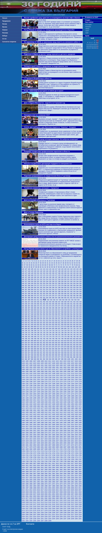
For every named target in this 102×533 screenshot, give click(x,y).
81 (79, 265)
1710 (31, 451)
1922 (46, 478)
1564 (24, 433)
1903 (35, 476)
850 (38, 345)
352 (41, 293)
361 (68, 293)
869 (35, 347)
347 (26, 293)
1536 (39, 428)
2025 (73, 490)
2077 (27, 498)
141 (68, 271)
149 (32, 273)
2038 (61, 492)
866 (26, 347)
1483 (80, 420)
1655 (65, 443)
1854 (31, 469)
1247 (35, 392)
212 (41, 279)
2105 (73, 500)
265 (80, 283)
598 (62, 318)
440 (68, 302)
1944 (69, 480)
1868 (24, 471)
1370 (76, 406)
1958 (61, 482)
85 (30, 267)
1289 (73, 396)
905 (23, 351)
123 (74, 269)
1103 (35, 373)
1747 (50, 455)
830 (38, 343)
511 (41, 310)
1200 (39, 386)
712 (44, 330)
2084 (54, 498)
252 (41, 283)
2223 (35, 516)
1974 (61, 484)
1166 (31, 381)
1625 (73, 439)
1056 (39, 367)
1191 (65, 383)
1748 (54, 455)
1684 (54, 447)
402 (71, 298)
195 (50, 277)
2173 (27, 510)
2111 (35, 502)
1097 (73, 371)
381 (68, 296)
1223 (65, 388)
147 (26, 273)
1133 (27, 377)
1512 (69, 424)
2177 (42, 510)
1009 (42, 361)
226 (23, 281)
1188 (54, 383)
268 (29, 285)
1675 (80, 445)
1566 (31, 433)
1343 (35, 404)
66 (45, 265)
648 (32, 324)
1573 (58, 433)
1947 (80, 480)
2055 (65, 494)
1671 (65, 445)
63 (39, 265)
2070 (61, 496)
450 (38, 304)
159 (62, 273)
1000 (69, 359)
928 (32, 353)
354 (47, 293)
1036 (24, 365)
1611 (80, 437)
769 (35, 336)
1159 (65, 379)
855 (53, 345)
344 (77, 291)
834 (50, 343)
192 (41, 277)
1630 (31, 441)
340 (65, 291)
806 (26, 341)
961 (71, 355)
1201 (42, 386)
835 (53, 343)
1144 (69, 377)
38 (41, 263)
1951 (35, 482)
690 (38, 328)
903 (77, 349)
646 (26, 324)
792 (44, 338)
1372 (24, 408)
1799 (65, 461)
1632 (39, 441)
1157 (58, 379)
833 (47, 343)
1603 (50, 437)
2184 (69, 510)
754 (50, 334)
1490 (46, 422)
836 (56, 343)
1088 (39, 371)
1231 (35, 390)
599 (65, 318)
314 (47, 289)
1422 (31, 414)
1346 (46, 404)
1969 (42, 484)
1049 (73, 365)
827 (29, 343)
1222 (61, 388)
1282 (46, 396)
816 (56, 341)
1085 (27, 371)
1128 (69, 375)
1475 (50, 420)
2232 (69, 516)
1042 (46, 365)
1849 (73, 467)
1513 (73, 424)
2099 (50, 500)
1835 (80, 465)
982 (74, 357)
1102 (31, 373)
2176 (39, 510)
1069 (27, 369)
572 (44, 316)
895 (53, 349)
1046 (61, 365)
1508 (54, 424)
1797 (58, 461)
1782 (61, 459)
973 (47, 357)
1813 (58, 463)
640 (68, 322)
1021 (27, 363)
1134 (31, 377)
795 (53, 338)
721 (71, 330)
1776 (39, 459)
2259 (50, 521)
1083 (80, 369)
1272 (69, 394)
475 (53, 306)
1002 (76, 359)
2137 (73, 504)
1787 (80, 459)
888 (32, 349)
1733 (58, 453)
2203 (80, 512)
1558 (61, 431)
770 (38, 336)
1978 (76, 484)
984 (80, 357)
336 (53, 291)
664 (80, 324)
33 (30, 263)
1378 (46, 408)
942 (74, 353)
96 (54, 267)
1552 (39, 431)
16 (50, 261)
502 (74, 308)
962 (74, 355)
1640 (69, 441)
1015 (65, 361)
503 (77, 308)
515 (53, 310)
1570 (46, 433)
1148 (24, 379)
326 (23, 291)
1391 (35, 410)
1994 (76, 486)
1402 (76, 410)
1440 (39, 416)
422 (72, 300)
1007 (35, 361)
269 (32, 285)
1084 (24, 371)
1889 (42, 473)
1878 (61, 471)
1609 (73, 437)
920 (68, 351)
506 (26, 310)
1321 (73, 400)
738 (62, 332)
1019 (80, 361)
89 (39, 267)
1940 (54, 480)
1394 (46, 410)
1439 (35, 416)
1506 (46, 424)
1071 (35, 369)
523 (77, 310)
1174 (61, 381)
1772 (24, 459)
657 (59, 324)
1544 (69, 428)
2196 (54, 512)
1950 (31, 482)
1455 (35, 418)
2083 (50, 498)
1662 (31, 445)
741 (71, 332)
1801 (73, 461)
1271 (65, 394)
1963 (80, 482)
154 (47, 273)
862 (74, 345)
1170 (46, 381)
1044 (54, 365)
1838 (31, 467)
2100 (54, 500)
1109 (58, 373)
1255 (65, 392)
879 (65, 347)
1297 (42, 398)
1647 (35, 443)
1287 (65, 396)
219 (62, 279)
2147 (50, 506)
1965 (27, 484)
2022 (61, 490)
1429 (58, 414)
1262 (31, 394)
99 (61, 267)
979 (65, 357)
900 (68, 349)
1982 (31, 486)
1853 (27, 469)
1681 (42, 447)
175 (50, 275)
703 (77, 328)
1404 (24, 412)
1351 (65, 404)
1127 (65, 375)
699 (65, 328)
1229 (27, 390)
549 (35, 314)
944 (80, 353)
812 (44, 341)
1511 (65, 424)
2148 (54, 506)
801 (71, 338)
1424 (39, 414)
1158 (61, 379)
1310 (31, 400)
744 (80, 332)
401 (68, 298)
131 (38, 271)
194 (47, 277)
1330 (46, 402)
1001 (73, 359)
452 (44, 304)
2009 (73, 488)
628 (32, 322)
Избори (4, 36)
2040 (69, 492)
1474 (46, 420)
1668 (54, 445)
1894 (61, 473)
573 (47, 316)
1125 (58, 375)
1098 (76, 371)
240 (65, 281)
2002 (46, 488)
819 (65, 341)
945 (23, 355)
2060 (24, 496)
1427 (50, 414)
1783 (65, 459)
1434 (76, 414)
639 (65, 322)
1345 (42, 404)
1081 (73, 369)
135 (50, 271)
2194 (46, 512)
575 (53, 316)
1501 (27, 424)
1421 (27, 414)
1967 (35, 484)
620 (68, 320)
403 (74, 298)
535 (53, 312)
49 (66, 263)
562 (74, 314)
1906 (46, 476)
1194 (76, 383)
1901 (27, 476)
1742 (31, 455)
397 (56, 298)
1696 (39, 449)
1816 (69, 463)
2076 (24, 498)
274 (47, 285)
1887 (35, 473)
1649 (42, 443)
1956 (54, 482)
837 (59, 343)
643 (77, 322)
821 (71, 341)
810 (38, 341)
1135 (35, 377)
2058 (76, 494)
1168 (39, 381)
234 (47, 281)
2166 (61, 508)
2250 (76, 518)
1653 (58, 443)
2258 (46, 521)
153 (44, 273)
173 (44, 275)
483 (77, 306)
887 (29, 349)
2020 (54, 490)
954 (50, 355)
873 (47, 347)
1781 (58, 459)
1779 (50, 459)
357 (56, 293)
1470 (31, 420)
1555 (50, 431)
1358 (31, 406)
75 (66, 265)
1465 (73, 418)
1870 (31, 471)
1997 (27, 488)
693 (47, 328)
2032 (39, 492)
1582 (31, 435)
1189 (58, 383)
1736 (69, 453)
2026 (76, 490)
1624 (69, 439)
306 (23, 289)
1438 (31, 416)
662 (74, 324)
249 (32, 283)
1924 (54, 478)
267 (26, 285)
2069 (58, 496)
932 (44, 353)
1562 (76, 431)
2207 (35, 514)
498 (62, 308)
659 (65, 324)
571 (41, 316)
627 (29, 322)
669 (35, 326)
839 (65, 343)
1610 (76, 437)
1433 (73, 414)
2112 (39, 502)
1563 (80, 431)
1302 (61, 398)
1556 (54, 431)
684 (80, 326)
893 (47, 349)
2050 (46, 494)
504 (80, 308)
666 (26, 326)
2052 (54, 494)
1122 (46, 375)
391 (38, 298)
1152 (39, 379)
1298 (46, 398)
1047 (65, 365)
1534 (31, 428)
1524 (54, 426)
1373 (27, 408)
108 (29, 269)
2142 (31, 506)
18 (54, 261)
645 (23, 324)
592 (44, 318)
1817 (73, 463)
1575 (65, 433)
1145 (73, 377)
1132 (24, 377)
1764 (54, 457)
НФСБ (87, 29)
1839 (35, 467)
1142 (61, 377)
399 (62, 298)
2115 (50, 502)
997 (59, 359)
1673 (73, 445)
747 (29, 334)
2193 (42, 512)
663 (77, 324)
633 (47, 322)
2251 (80, 518)
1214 (31, 388)
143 (74, 271)
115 (50, 269)
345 (80, 291)
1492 (54, 422)
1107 (50, 373)
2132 (54, 504)
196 (53, 277)
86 (32, 267)
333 (44, 291)
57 (25, 265)
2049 (42, 494)
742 (74, 332)
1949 (27, 482)
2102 (61, 500)
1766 (61, 457)
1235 (50, 390)
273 (44, 285)
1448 (69, 416)
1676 (24, 447)
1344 (39, 404)
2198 (61, 512)
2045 (27, 494)
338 (59, 291)
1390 (31, 410)
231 (38, 281)
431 (41, 302)
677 (59, 326)
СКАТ (87, 31)
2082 (46, 498)
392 (41, 298)
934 (50, 353)
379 (62, 296)
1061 (58, 367)
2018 (46, 490)
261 (68, 283)
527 (29, 312)
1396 (54, 410)
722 (74, 330)
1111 (65, 373)
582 (74, 316)
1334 (61, 402)
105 (79, 267)
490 (38, 308)
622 (74, 320)
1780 (54, 459)
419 (63, 300)
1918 (31, 478)
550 (38, 314)
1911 (65, 476)
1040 (39, 365)
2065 (42, 496)
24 (68, 261)
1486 (31, 422)
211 (38, 279)
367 (26, 296)
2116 (54, 502)
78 (73, 265)
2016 (39, 490)
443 (77, 302)
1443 (50, 416)
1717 (58, 451)
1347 (50, 404)
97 (57, 267)
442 (74, 302)
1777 (42, 459)
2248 (69, 518)
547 (29, 314)
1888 (39, 473)
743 (77, 332)
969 (35, 357)
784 (80, 336)
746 (26, 334)
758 (62, 334)
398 (59, 298)
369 (32, 296)
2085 (58, 498)
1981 (27, 486)
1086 (31, 371)
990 (38, 359)
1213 (27, 388)
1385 (73, 408)
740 (68, 332)
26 (73, 261)
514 (50, 310)
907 (29, 351)
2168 (69, 508)
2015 (35, 490)
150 (35, 273)
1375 (35, 408)
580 (68, 316)
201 (68, 277)
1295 (35, 398)
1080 (69, 369)
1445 (58, 416)
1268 (54, 394)
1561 (73, 431)
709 (35, 330)
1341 (27, 404)
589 (35, 318)
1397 (58, 410)
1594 (76, 435)
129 (32, 271)
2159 (35, 508)
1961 (73, 482)
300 (65, 287)
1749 (58, 455)
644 (80, 322)
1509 (58, 424)
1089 (42, 371)
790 (38, 338)
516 (56, 310)
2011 (80, 488)
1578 (76, 433)
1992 (69, 486)
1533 (27, 428)
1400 (69, 410)
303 (74, 287)
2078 (31, 498)
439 (65, 302)
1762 (46, 457)
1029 (58, 363)
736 (56, 332)
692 (44, 328)
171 (38, 275)
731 (41, 332)
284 (77, 285)
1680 (39, 447)
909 (35, 351)
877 (59, 347)
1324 (24, 402)
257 (56, 283)
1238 (61, 390)
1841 (42, 467)
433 (47, 302)
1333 (58, 402)
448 (32, 304)
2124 (24, 504)
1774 (31, 459)
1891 (50, 473)
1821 (27, 465)
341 (68, 291)
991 (41, 359)
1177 (73, 381)
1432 (69, 414)
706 (26, 330)
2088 (69, 498)
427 (29, 302)
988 (32, 359)
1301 (58, 398)
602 (74, 318)
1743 (35, 455)
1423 (35, 414)
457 (59, 304)
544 (80, 312)
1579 (80, 433)
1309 (27, 400)
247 (26, 283)
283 (74, 285)
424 (78, 300)
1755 (80, 455)
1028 (54, 363)
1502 (31, 424)
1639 (65, 441)
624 (80, 320)
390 (35, 298)
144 (77, 271)
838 (62, 343)
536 (56, 312)
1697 (42, 449)
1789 (27, 461)
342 (71, 291)
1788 (24, 461)
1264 (39, 394)
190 (35, 277)
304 (77, 287)
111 (38, 269)
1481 (73, 420)
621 (71, 320)
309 (32, 289)
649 (35, 324)
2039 (65, 492)
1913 (73, 476)
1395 (50, 410)
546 (26, 314)
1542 (61, 428)
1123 (50, 375)
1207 (65, 386)
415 (51, 300)
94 (50, 267)
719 (65, 330)
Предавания (6, 21)
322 (71, 289)
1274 (76, 394)
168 (29, 275)
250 (35, 283)
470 (38, 306)
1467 (80, 418)
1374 (31, 408)
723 (77, 330)
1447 (65, 416)
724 (80, 330)
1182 (31, 383)
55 (79, 263)
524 (80, 310)
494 (50, 308)
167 (26, 275)
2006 (61, 488)
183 (74, 275)
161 (68, 273)
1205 (58, 386)
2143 (35, 506)
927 (29, 353)
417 (57, 300)
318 (59, 289)
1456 (39, 418)
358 (59, 293)
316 (53, 289)
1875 (50, 471)
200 (65, 277)
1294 (31, 398)
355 (50, 293)
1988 (54, 486)
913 (47, 351)
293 (44, 287)
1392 (39, 410)
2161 (42, 508)
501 (71, 308)
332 (41, 291)
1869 (27, 471)
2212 (54, 514)
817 (59, 341)
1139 (50, 377)
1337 (73, 402)
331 (38, 291)
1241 (73, 390)
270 (35, 285)
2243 (50, 518)
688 (32, 328)
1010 (46, 361)
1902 (31, 476)
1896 (69, 473)
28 (77, 261)
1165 (27, 381)
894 (50, 349)
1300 (54, 398)
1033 (73, 363)
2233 (73, 516)
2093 (27, 500)
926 (26, 353)
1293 (27, 398)
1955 (50, 482)
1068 (24, 369)
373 (44, 296)
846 (26, 345)
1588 (54, 435)
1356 (24, 406)
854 (50, 345)
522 (74, 310)
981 (71, 357)
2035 (50, 492)
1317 (58, 400)
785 (23, 338)
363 (74, 293)
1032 (69, 363)
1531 (80, 426)
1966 (31, 484)
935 (53, 353)
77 (70, 265)
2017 (42, 490)
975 (53, 357)
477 (59, 306)
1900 (24, 476)
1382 (61, 408)
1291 (80, 396)
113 (44, 269)
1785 (73, 459)
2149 (58, 506)
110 (35, 269)
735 (53, 332)
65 (43, 265)
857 (59, 345)
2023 (65, 490)
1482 (76, 420)
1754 (76, 455)
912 (44, 351)
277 (56, 285)
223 (74, 279)
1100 (24, 373)
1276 (24, 396)
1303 (65, 398)
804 (80, 338)
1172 (54, 381)
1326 (31, 402)
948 (32, 355)
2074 (76, 496)
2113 (42, 502)
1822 (31, 465)
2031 (35, 492)
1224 (69, 388)
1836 (24, 467)
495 (53, 308)
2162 (46, 508)
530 (38, 312)
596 (56, 318)
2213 (58, 514)
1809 (42, 463)
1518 (31, 426)
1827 (50, 465)
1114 (76, 373)
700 (68, 328)
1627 (80, 439)
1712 (39, 451)
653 (47, 324)
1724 (24, 453)
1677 (27, 447)
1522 (46, 426)
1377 (42, 408)
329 (32, 291)
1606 (61, 437)
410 (35, 300)
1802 (76, 461)
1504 (39, 424)
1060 (54, 367)
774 (50, 336)
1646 (31, 443)
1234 (46, 390)
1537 (42, 428)
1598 (31, 437)
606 (26, 320)
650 (38, 324)
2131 (50, 504)
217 (56, 279)
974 (50, 357)
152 (41, 273)
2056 (69, 494)
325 (80, 289)
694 (50, 328)
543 (77, 312)
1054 (31, 367)
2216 (69, 514)
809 (35, 341)
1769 (73, 457)
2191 (35, 512)
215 (50, 279)
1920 (39, 478)
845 (23, 345)
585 (23, 318)
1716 (54, 451)
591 (41, 318)
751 (41, 334)
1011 (50, 361)
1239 (65, 390)
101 (67, 267)
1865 (73, 469)
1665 (42, 445)
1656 (69, 443)
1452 (24, 418)
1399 (65, 410)
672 (44, 326)
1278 (31, 396)
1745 (42, 455)
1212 (24, 388)
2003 (50, 488)
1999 (35, 488)
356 (53, 293)
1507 (50, 424)
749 (35, 334)
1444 (54, 416)
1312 (39, 400)
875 (53, 347)
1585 (42, 435)
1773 (27, 459)
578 (62, 316)
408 (29, 300)
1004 (24, 361)
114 (47, 269)
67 (48, 265)
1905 (42, 476)
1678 (31, 447)
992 (44, 359)
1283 (50, 396)
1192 (69, 383)
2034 (46, 492)
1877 (58, 471)
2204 (24, 514)
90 (41, 267)
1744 (39, 455)
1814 (61, 463)
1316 (54, 400)
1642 (76, 441)
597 (59, 318)
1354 (76, 404)
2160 (39, 508)
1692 (24, 449)
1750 (61, 455)
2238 (31, 518)
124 (77, 269)
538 (62, 312)
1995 (80, 486)
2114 (46, 502)
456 (56, 304)
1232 (39, 390)
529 (35, 312)
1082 (76, 369)
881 (71, 347)
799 (65, 338)
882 (74, 347)
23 (66, 261)
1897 (73, 473)
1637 (58, 441)
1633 (42, 441)
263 (74, 283)
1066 (76, 367)
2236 (24, 518)
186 (23, 277)
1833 (73, 465)
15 (48, 261)
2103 (65, 500)
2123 (80, 502)
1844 (54, 467)
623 (77, 320)
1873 (42, 471)
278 (59, 285)
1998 (31, 488)
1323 (80, 400)
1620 (54, 439)
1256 (69, 392)
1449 (73, 416)
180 (65, 275)
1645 (27, 443)
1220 (54, 388)
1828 (54, 465)
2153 (73, 506)
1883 (80, 471)
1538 (46, 428)
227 (26, 281)
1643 (80, 441)
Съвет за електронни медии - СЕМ (12, 530)
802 (74, 338)
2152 (69, 506)
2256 (39, 521)
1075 (50, 369)
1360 (39, 406)
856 (56, 345)
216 (53, 279)
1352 (69, 404)
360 (65, 293)
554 (50, 314)
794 (50, 338)
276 (53, 285)
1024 (39, 363)
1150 (31, 379)
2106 (76, 500)
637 (59, 322)
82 (23, 267)
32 (27, 263)
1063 (65, 367)
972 (44, 357)
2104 (69, 500)
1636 (54, 441)
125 (80, 269)
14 (45, 261)
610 (38, 320)
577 (59, 316)
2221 (27, 516)
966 (26, 357)
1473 (42, 420)
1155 (50, 379)
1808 (39, 463)
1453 (27, 418)
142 (71, 271)
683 (77, 326)
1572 (54, 433)
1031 (65, 363)
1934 (31, 480)
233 (44, 281)
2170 (76, 508)
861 (71, 345)
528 (32, 312)
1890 (46, 473)
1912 (69, 476)
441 (71, 302)
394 (47, 298)
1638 (61, 441)
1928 (69, 478)
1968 (39, 484)
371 (38, 296)
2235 (80, 516)
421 (69, 300)
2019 (50, 490)
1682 (46, 447)
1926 (61, 478)
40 (45, 263)
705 (23, 330)
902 (74, 349)
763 (77, 334)
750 (38, 334)
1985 (42, 486)
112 (41, 269)
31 (25, 263)
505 (23, 310)
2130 (46, 504)
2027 (80, 490)
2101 (58, 500)
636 (56, 322)
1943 (65, 480)
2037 (58, 492)
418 (60, 300)
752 (44, 334)
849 (35, 345)
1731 (50, 453)
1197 (27, 386)
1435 (80, 414)
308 (29, 289)
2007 (65, 488)
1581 (27, 435)
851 (41, 345)
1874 (46, 471)
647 (29, 324)
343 (74, 291)
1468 (24, 420)
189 (32, 277)
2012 (24, 490)
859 (65, 345)
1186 (46, 383)
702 (74, 328)
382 (71, 296)
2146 (46, 506)
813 (47, 341)
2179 (50, 510)
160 (65, 273)
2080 (39, 498)
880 (68, 347)
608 (32, 320)
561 (71, 314)
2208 (39, 514)
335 (50, 291)
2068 (54, 496)
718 (62, 330)
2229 (58, 516)
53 (75, 263)
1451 (80, 416)
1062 (61, 367)
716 (56, 330)
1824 (39, 465)
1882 (76, 471)
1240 (69, 390)
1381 (58, 408)
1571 (50, 433)
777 (59, 336)
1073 (42, 369)
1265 (42, 394)
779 (65, 336)
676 (56, 326)
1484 (24, 422)
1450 (76, 416)
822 (74, 341)
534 (50, 312)
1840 (39, 467)
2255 (35, 521)
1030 (61, 363)
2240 (39, 518)
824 (80, 341)
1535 (35, 428)
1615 (35, 439)
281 (68, 285)
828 (32, 343)
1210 (76, 386)
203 (74, 277)
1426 (46, 414)
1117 (27, 375)
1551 (35, 431)
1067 (80, 367)
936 (56, 353)
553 (47, 314)
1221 (58, 388)
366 (23, 296)
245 (80, 281)
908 (32, 351)
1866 (76, 469)
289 (32, 287)
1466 (76, 418)
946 (26, 355)
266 (23, 285)
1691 (80, 447)
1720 (69, 451)
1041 (42, 365)
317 (56, 289)
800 (68, 338)
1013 (58, 361)
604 (80, 318)
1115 (80, 373)
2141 (27, 506)
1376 (39, 408)
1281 (42, 396)
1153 (42, 379)
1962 (76, 482)
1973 (58, 484)
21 (61, 261)
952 (44, 355)
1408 (39, 412)
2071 (65, 496)
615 (53, 320)
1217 (42, 388)
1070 (31, 369)
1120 (39, 375)
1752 (69, 455)
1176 (69, 381)
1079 (65, 369)
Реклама (5, 33)
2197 (58, 512)
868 (32, 347)
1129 (73, 375)
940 (68, 353)
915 (53, 351)
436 (56, 302)
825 (23, 343)
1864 (69, 469)
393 (44, 298)
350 (35, 293)
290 (35, 287)
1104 (39, 373)
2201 (73, 512)
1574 (61, 433)
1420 (24, 414)
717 (59, 330)
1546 (76, 428)
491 (41, 308)
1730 (46, 453)
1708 (24, 451)
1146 (76, 377)
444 (80, 302)
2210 (46, 514)
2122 (76, 502)
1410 (46, 412)
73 (61, 265)
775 (53, 336)
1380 (54, 408)
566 (26, 316)
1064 (69, 367)
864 (80, 345)
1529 (73, 426)
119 (62, 269)
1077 (58, 369)
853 (47, 345)
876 (56, 347)
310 (35, 289)
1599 (35, 437)
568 (32, 316)
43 (52, 263)
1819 (80, 463)
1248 (39, 392)
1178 (76, 381)
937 (59, 353)
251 (38, 283)
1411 (50, 412)
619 (65, 320)
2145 (42, 506)
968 (32, 357)
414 (48, 300)
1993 (73, 486)
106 (23, 269)
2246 (61, 518)
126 (23, 271)
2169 (73, 508)
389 (32, 298)
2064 (39, 496)
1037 (27, 365)
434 (50, 302)
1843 (50, 467)
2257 (42, 521)
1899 (80, 473)
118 (59, 269)
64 (41, 265)
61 (34, 265)
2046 (31, 494)
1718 (61, 451)
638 (62, 322)
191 (38, 277)
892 (44, 349)
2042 (76, 492)
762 (74, 334)
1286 (61, 396)
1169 (42, 381)
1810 (46, 463)
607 (29, 320)
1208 (69, 386)
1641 (73, 441)
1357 (27, 406)
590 (38, 318)
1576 (69, 433)
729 (35, 332)
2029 (27, 492)
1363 (50, 406)
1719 (65, 451)
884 (80, 347)
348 (29, 293)
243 (74, 281)
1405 (27, 412)
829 (35, 343)
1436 (24, 416)
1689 (73, 447)
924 (80, 351)
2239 (35, 518)
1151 (35, 379)
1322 (76, 400)
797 (59, 338)
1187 (50, 383)
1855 (35, 469)
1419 (80, 412)
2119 (65, 502)
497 (59, 308)
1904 (39, 476)
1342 (31, 404)
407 (26, 300)
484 (80, 306)
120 (65, 269)
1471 (35, 420)
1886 (31, 473)
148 (29, 273)
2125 (27, 504)
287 (26, 287)
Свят (87, 33)
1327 (35, 402)
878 (62, 347)
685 (23, 328)
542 (74, 312)
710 (38, 330)
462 (74, 304)
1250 (46, 392)
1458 (46, 418)
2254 (31, 521)
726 (26, 332)
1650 (46, 443)
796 (56, 338)
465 (23, 306)
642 (74, 322)
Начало (4, 18)
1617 (42, 439)
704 (80, 328)
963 (77, 355)
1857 (42, 469)
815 (53, 341)
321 (68, 289)
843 (77, 343)
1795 (50, 461)
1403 (80, 410)
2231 (65, 516)
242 (71, 281)
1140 (54, 377)
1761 (42, 457)
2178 (46, 510)
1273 (73, 394)
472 (44, 306)
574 (50, 316)
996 (56, 359)
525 (23, 312)
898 (62, 349)
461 (71, 304)
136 (53, 271)
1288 (69, 396)
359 (62, 293)
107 (26, 269)
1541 (58, 428)
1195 (80, 383)
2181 (58, 510)
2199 (65, 512)
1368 (69, 406)
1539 (50, 428)
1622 (61, 439)
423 (75, 300)
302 (71, 287)
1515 (80, 424)
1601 (42, 437)
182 (71, 275)
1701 (58, 449)
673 (47, 326)
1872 (39, 471)
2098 (46, 500)
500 (68, 308)
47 (61, 263)
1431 (65, 414)
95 (52, 267)
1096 (69, 371)
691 (41, 328)
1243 (80, 390)
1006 (31, 361)
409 (32, 300)
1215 (35, 388)
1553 (42, 431)
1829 (58, 465)
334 (47, 291)
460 (68, 304)
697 (59, 328)
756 (56, 334)
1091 (50, 371)
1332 (54, 402)
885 (23, 349)
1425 (42, 414)
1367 (65, 406)
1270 (61, 394)
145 (80, 271)
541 (71, 312)
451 (41, 304)
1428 (54, 414)
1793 (42, 461)
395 (50, 298)
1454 (31, 418)
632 (44, 322)
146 (23, 273)
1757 (27, 457)
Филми (4, 24)
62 (36, 265)
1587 (50, 435)
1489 (42, 422)
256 (53, 283)
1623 (65, 439)
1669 (58, 445)
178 (59, 275)
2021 (58, 490)
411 (38, 300)
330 (35, 291)
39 (43, 263)
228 (29, 281)
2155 (80, 506)
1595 (80, 435)
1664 (39, 445)
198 (59, 277)
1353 (73, 404)
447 (29, 304)
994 (50, 359)
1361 (42, 406)
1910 (61, 476)
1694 (31, 449)
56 (23, 265)
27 (75, 261)
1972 (54, 484)
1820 (24, 465)
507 (29, 310)
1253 (58, 392)
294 (47, 287)
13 (43, 261)
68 (50, 265)
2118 (61, 502)
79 (75, 265)
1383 (65, 408)
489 (35, 308)
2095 (35, 500)
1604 (54, 437)
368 (29, 296)
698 (62, 328)
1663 (35, 445)
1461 (58, 418)
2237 (27, 518)
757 (59, 334)
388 (29, 298)
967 (29, 357)
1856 (39, 469)
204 (77, 277)
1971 (50, 484)
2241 (42, 518)
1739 (80, 453)
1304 (69, 398)
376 (53, 296)
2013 (27, 490)
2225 (42, 516)
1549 (27, 431)
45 (57, 263)
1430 (61, 414)
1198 (31, 386)
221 (68, 279)
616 (56, 320)
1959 (65, 482)
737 (59, 332)
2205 (27, 514)
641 (71, 322)
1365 (58, 406)
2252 (24, 521)
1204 (54, 386)
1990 (61, 486)
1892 (54, 473)
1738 (76, 453)
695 (53, 328)
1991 (65, 486)
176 (53, 275)
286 (23, 287)
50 (68, 263)
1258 (76, 392)
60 (32, 265)
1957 (58, 482)
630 (38, 322)
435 (53, 302)
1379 (50, 408)
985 (23, 359)
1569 (42, 433)
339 (62, 291)
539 (65, 312)
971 (41, 357)
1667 (50, 445)
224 (77, 279)
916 (56, 351)
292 (41, 287)
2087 (65, 498)
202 (71, 277)
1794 (46, 461)
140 (65, 271)
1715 (50, 451)
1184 (39, 383)
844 (80, 343)
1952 (39, 482)
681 (71, 326)
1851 (80, 467)
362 (71, 293)
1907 (50, 476)
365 (80, 293)
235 (50, 281)
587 (29, 318)
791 (41, 338)
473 (47, 306)
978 (62, 357)
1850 (76, 467)
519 (65, 310)
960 (68, 355)
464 (80, 304)
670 (38, 326)
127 (26, 271)
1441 (42, 416)
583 (77, 316)
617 (59, 320)
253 (44, 283)
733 (47, 332)
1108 (54, 373)
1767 (65, 457)
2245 (58, 518)
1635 (50, 441)
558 (62, 314)
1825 (42, 465)
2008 (69, 488)
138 (59, 271)
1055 (35, 367)
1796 (54, 461)
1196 (24, 386)
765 (23, 336)
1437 (27, 416)
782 (74, 336)
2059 (80, 494)
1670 (61, 445)
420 (66, 300)
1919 (35, 478)
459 (65, 304)
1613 (27, 439)
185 (80, 275)
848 (32, 345)
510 (38, 310)
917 (59, 351)
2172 (24, 510)
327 (26, 291)
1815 (65, 463)
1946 (76, 480)
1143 (65, 377)
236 (53, 281)
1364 (54, 406)
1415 (65, 412)
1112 (69, 373)
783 (77, 336)
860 (68, 345)
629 (35, 322)
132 (41, 271)
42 (50, 263)
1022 (31, 363)
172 (41, 275)
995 (53, 359)
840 (68, 343)
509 (35, 310)
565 (23, 316)
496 (56, 308)
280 (65, 285)
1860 (54, 469)
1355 (80, 404)
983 (77, 357)
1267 (50, 394)
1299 (50, 398)
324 (77, 289)
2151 (65, 506)
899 (65, 349)
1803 (80, 461)
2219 (80, 514)
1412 (54, 412)
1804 (24, 463)
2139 (80, 504)
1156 (54, 379)
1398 (61, 410)
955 (53, 355)
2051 (50, 494)
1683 (50, 447)
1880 (69, 471)
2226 (46, 516)
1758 (31, 457)
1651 (50, 443)
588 (32, 318)
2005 (58, 488)
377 (56, 296)
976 (56, 357)
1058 (46, 367)
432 (44, 302)
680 (68, 326)
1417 (73, 412)
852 (44, 345)
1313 (42, 400)
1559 (65, 431)
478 (62, 306)
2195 (50, 512)
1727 (35, 453)
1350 (61, 404)
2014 (31, 490)
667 (29, 326)
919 (65, 351)
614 (50, 320)
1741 (27, 455)
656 (56, 324)
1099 (80, 371)
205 (80, 277)
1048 (69, 365)
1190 (61, 383)
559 (65, 314)
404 (77, 298)
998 (62, 359)
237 (56, 281)
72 (59, 265)
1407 (35, 412)
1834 (76, 465)
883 (77, 347)
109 (32, 269)
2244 (54, 518)
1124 (54, 375)
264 (77, 283)
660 (68, 324)
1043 (50, 365)
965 (23, 357)
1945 (73, 480)
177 (56, 275)
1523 (50, 426)
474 (50, 306)
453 (47, 304)
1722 (76, 451)
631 (41, 322)
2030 (31, 492)
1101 (27, 373)
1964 (24, 484)
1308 (24, 400)
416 (54, 300)
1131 (80, 375)
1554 (46, 431)
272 (41, 285)
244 (77, 281)
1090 (46, 371)
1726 (31, 453)
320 (65, 289)
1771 (80, 457)
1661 (27, 445)
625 (23, 322)
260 (65, 283)
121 (68, 269)
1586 (46, 435)
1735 (65, 453)
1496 (69, 422)
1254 (61, 392)
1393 (42, 410)
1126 (61, 375)
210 (35, 279)
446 (26, 304)
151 (38, 273)
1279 (35, 396)
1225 (73, 388)
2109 (27, 502)
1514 (76, 424)
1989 (58, 486)
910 (38, 351)
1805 (27, 463)
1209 (73, 386)
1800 (69, 461)
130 (35, 271)
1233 (42, 390)
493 (47, 308)
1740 (24, 455)
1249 (42, 392)
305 (80, 287)
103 (73, 267)
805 (23, 341)
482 (74, 306)
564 (80, 314)
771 (41, 336)
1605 (58, 437)
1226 (76, 388)
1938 (46, 480)
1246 (31, 392)
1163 (80, 379)
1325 (27, 402)
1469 (27, 420)
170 (35, 275)
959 (65, 355)
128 (29, 271)
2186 (76, 510)
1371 (80, 406)
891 (41, 349)
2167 (65, 508)
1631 (35, 441)
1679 (35, 447)
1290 (76, 396)
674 (50, 326)
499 (65, 308)
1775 (35, 459)
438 (62, 302)
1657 (73, 443)
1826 (46, 465)
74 (64, 265)
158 (59, 273)
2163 (50, 508)
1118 (31, 375)
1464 (69, 418)
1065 (73, 367)
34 (32, 263)
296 (53, 287)
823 (77, 341)
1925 (58, 478)
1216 (39, 388)
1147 (80, 377)
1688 (69, 447)
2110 (31, 502)
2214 (61, 514)
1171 (50, 381)
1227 (80, 388)
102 (70, 267)
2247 (65, 518)
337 (56, 291)
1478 (61, 420)
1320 (69, 400)
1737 (73, 453)
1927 (65, 478)
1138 (46, 377)
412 (41, 300)
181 (68, 275)
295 (50, 287)
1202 (46, 386)
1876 (54, 471)
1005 (27, 361)
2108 (24, 502)
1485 (27, 422)
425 (23, 302)
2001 (42, 488)
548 (32, 314)
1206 (61, 386)
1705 (73, 449)
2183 (65, 510)
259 (62, 283)
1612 (24, 439)
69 (52, 265)
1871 (35, 471)
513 (47, 310)
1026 (46, 363)
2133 (58, 504)
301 (68, 287)
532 (44, 312)
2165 (58, 508)
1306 (76, 398)
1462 (61, 418)
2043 (80, 492)
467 (29, 306)
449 (35, 304)
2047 (35, 494)
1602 (46, 437)
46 (59, 263)
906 (26, 351)
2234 (76, 516)
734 (50, 332)
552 (44, 314)
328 (29, 291)
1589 (58, 435)
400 (65, 298)
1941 (58, 480)
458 (62, 304)
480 (68, 306)
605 (23, 320)
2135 (65, 504)
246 (23, 283)
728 (32, 332)
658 (62, 324)
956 (56, 355)
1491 (50, 422)
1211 (80, 386)
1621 (58, 439)
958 (62, 355)
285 (80, 285)
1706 (76, 449)
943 (77, 353)
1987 (50, 486)
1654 (61, 443)
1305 (73, 398)
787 (29, 338)
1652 (54, 443)
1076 (54, 369)
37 (39, 263)
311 (38, 289)
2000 (39, 488)
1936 (39, 480)
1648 (39, 443)
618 (62, 320)
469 (35, 306)
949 (35, 355)
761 (71, 334)
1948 (24, 482)
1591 (65, 435)
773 (47, 336)
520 (68, 310)
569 (35, 316)
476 (56, 306)
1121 (42, 375)
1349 (58, 404)
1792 (39, 461)
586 (26, 318)
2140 (24, 506)
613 (47, 320)
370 (35, 296)
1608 (69, 437)
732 (44, 332)
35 (34, 263)
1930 (76, 478)
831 (41, 343)
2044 (24, 494)
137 (56, 271)
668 (32, 326)
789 (35, 338)
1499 (80, 422)
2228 (54, 516)
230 (35, 281)
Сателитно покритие (9, 42)
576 (56, 316)
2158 (31, 508)
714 (50, 330)
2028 (24, 492)
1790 (31, 461)
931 (41, 353)
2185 (73, 510)
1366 (61, 406)
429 (35, 302)
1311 (35, 400)
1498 (76, 422)
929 (35, 353)
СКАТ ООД (6, 527)
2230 (61, 516)
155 (50, 273)
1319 (65, 400)
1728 (39, 453)
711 (41, 330)
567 (29, 316)
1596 (24, 437)
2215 (65, 514)
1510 (61, 424)
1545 (73, 428)
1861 (58, 469)
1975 (65, 484)
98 (59, 267)
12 (41, 261)
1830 (61, 465)
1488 (39, 422)
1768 (69, 457)
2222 (31, 516)
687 (29, 328)
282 (71, 285)
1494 (61, 422)
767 (29, 336)
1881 (73, 471)
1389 (27, 410)
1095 (65, 371)
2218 (76, 514)
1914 (76, 476)
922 (74, 351)
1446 (61, 416)
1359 (35, 406)
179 (62, 275)
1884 (24, 473)
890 (38, 349)
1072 (39, 369)
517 (59, 310)
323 (74, 289)
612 (44, 320)
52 (73, 263)
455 (53, 304)
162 (71, 273)
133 (44, 271)
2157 (27, 508)
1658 (76, 443)
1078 (61, 369)
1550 (31, 431)
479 (65, 306)
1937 (42, 480)
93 (48, 267)
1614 (31, 439)
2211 (50, 514)
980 (68, 357)
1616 (39, 439)
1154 (46, 379)
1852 (24, 469)
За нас (4, 39)
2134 (61, 504)
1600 (39, 437)
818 (62, 341)
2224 (39, 516)
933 (47, 353)
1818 (76, 463)
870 (38, 347)
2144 (39, 506)
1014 (61, 361)
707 (29, 330)
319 (62, 289)
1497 (73, 422)
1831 (65, 465)
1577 (73, 433)
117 (56, 269)
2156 (24, 508)
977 (59, 357)
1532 (24, 428)
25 (70, 261)
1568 (39, 433)
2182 (61, 510)
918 (62, 351)
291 (38, 287)
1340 (24, 404)
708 (32, 330)
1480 (69, 420)
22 (64, 261)
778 (62, 336)
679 (65, 326)
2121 (73, 502)
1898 (76, 473)
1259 (80, 392)
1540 (54, 428)
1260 (24, 394)
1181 (27, 383)
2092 (24, 500)
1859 (50, 469)
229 (32, 281)
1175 (65, 381)
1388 (24, 410)
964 (80, 355)
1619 (50, 439)
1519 (35, 426)
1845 (58, 467)
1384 (69, 408)
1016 (69, 361)
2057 (73, 494)
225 (80, 279)
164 (77, 273)
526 (26, 312)
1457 (42, 418)
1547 (80, 428)
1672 (69, 445)
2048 (39, 494)
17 (52, 261)
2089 (73, 498)
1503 (35, 424)
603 (77, 318)
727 (29, 332)
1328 (39, 402)
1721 (73, 451)
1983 (35, 486)
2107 (80, 500)
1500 (24, 424)
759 (65, 334)
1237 (58, 390)
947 (29, 355)
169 (32, 275)
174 (47, 275)
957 (59, 355)
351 (38, 293)
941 (71, 353)
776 (56, 336)
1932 (24, 480)
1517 (27, 426)
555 (53, 314)
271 (38, 285)
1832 (69, 465)
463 (77, 304)
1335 (65, 402)
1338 (76, 402)
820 (68, 341)
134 (47, 271)
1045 (58, 365)
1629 (27, 441)
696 (56, 328)
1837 (27, 467)
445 (23, 304)
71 (57, 265)
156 (53, 273)
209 (32, 279)
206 (23, 279)
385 (80, 296)
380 (65, 296)
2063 (35, 496)
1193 (73, 383)
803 (77, 338)
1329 (42, 402)
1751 (65, 455)
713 (47, 330)
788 (32, 338)
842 (74, 343)
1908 (54, 476)
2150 (61, 506)
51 (70, 263)
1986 (46, 486)
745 (23, 334)
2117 (58, 502)
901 (71, 349)
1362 (46, 406)
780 (68, 336)
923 (77, 351)
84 (27, 267)
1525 (58, 426)
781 (71, 336)
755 (53, 334)
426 (26, 302)
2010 (76, 488)
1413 (58, 412)
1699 (50, 449)
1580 (24, 435)
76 (68, 265)
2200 (69, 512)
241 (68, 281)
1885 (27, 473)
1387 (80, 408)
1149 (27, 379)
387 (26, 298)
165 (80, 273)
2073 (73, 496)
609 (35, 320)
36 (36, 263)
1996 (24, 488)
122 (71, 269)
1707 (80, 449)
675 (53, 326)
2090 (76, 498)
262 (71, 283)
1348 (54, 404)
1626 (76, 439)
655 (53, 324)
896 (56, 349)
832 (44, 343)
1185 (42, 383)
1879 (65, 471)
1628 (24, 441)
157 (56, 273)
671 (41, 326)
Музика (4, 27)
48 (64, 263)
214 (47, 279)
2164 (54, 508)
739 (65, 332)
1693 (27, 449)
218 (59, 279)
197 (56, 277)
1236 (54, 390)
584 (80, 316)
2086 (61, 498)
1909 (58, 476)
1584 (39, 435)
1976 (69, 484)
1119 (35, 375)
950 (38, 355)
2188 (24, 512)
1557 (58, 431)
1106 (46, 373)
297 (56, 287)
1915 (80, 476)
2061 (27, 496)
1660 (24, 445)
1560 (69, 431)
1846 (61, 467)
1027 (50, 363)
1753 (73, 455)
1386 (76, 408)
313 (44, 289)
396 (53, 298)
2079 (35, 498)
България (88, 24)
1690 (76, 447)
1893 (58, 473)
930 (38, 353)
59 (30, 265)
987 (29, 359)
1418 (76, 412)
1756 (24, 457)
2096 (39, 500)
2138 (76, 504)
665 (23, 326)
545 (23, 314)
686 (26, 328)
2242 (46, 518)
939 (65, 353)
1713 (42, 451)
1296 (39, 398)
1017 (73, 361)
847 (29, 345)
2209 (42, 514)
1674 (76, 445)
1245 (27, 392)
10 (36, 261)
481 (71, 306)
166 (23, 275)
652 (44, 324)
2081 (42, 498)
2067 (50, 496)
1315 (50, 400)
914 (50, 351)
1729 (42, 453)
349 (32, 293)
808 (32, 341)
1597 (27, 437)
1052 (24, 367)
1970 (46, 484)
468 (32, 306)
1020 (24, 363)
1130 (76, 375)
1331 (50, 402)
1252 (54, 392)
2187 (80, 510)
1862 (61, 469)
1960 (69, 482)
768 (32, 336)
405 (80, 298)
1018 (76, 361)
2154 (76, 506)
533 (47, 312)
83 (25, 267)
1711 (35, 451)
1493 (58, 422)
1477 (58, 420)
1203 (50, 386)
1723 (80, 451)
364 (77, 293)
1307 (80, 398)
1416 (69, 412)
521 (71, 310)
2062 (31, 496)
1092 (54, 371)
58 (27, 265)
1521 (42, 426)
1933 (27, 480)
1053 (27, 367)
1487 (35, 422)
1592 (69, 435)
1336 (69, 402)
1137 (42, 377)
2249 (73, 518)
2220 (24, 516)
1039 (35, 365)
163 (74, 273)
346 (23, 293)
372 (41, 296)
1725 (27, 453)
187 (26, 277)
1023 (35, 363)
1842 (46, 467)
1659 (80, 443)
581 (71, 316)
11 (39, 261)
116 (53, 269)
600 (68, 318)
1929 (73, 478)
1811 (50, 463)
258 (59, 283)
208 (29, 279)
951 (41, 355)
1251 (50, 392)
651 (41, 324)
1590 (61, 435)
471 (41, 306)
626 (26, 322)
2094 (31, 500)
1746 (46, 455)
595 (53, 318)
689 (35, 328)
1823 (35, 465)
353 (44, 293)
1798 (61, 461)
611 (41, 320)
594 (50, 318)
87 (34, 267)
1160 (69, 379)
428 (32, 302)
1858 (46, 469)
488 (32, 308)
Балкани (88, 27)
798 (62, 338)
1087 (35, 371)
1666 (46, 445)
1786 (76, 459)
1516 (24, 426)
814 (50, 341)
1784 (69, 459)
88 (36, 267)
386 (23, 298)
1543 (65, 428)
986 (26, 359)
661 (71, 324)
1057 (42, 367)
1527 (65, 426)
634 (50, 322)
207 (26, 279)
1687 (65, 447)
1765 (58, 457)
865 (23, 347)
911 (41, 351)
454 (50, 304)
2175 (35, 510)
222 (71, 279)
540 (68, 312)
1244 (24, 392)
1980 (24, 486)
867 (29, 347)
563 (77, 314)
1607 (65, 437)
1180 (24, 383)
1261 (27, 394)
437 (59, 302)
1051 (80, 365)
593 (47, 318)
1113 (73, 373)
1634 (46, 441)
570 (38, 316)
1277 (27, 396)
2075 (80, 496)
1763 (50, 457)
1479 (65, 420)
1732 (54, 453)
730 (38, 332)
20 (59, 261)
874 (50, 347)
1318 (61, 400)
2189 (27, 512)
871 (41, 347)
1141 (58, 377)
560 (68, 314)
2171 (80, 508)
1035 (80, 363)
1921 (42, 478)
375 (50, 296)
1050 (76, 365)
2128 (39, 504)
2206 (31, 514)
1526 (61, 426)
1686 (61, 447)
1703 (65, 449)
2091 (80, 498)
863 (77, 345)
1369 (73, 406)
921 (71, 351)
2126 (31, 504)
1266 (46, 394)
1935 (35, 480)
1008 (39, 361)
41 (48, 263)
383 (74, 296)
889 (35, 349)
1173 (58, 381)
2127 (35, 504)
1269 (58, 394)
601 (71, 318)
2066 (46, 496)
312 (41, 289)
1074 (46, 369)
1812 (54, 463)
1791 (35, 461)
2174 (31, 510)
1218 (46, 388)
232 (41, 281)
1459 (50, 418)
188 (29, 277)
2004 (54, 488)
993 (47, 359)
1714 (46, 451)
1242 (76, 390)
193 (44, 277)
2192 (39, 512)
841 (71, 343)
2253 (27, 521)
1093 (58, 371)
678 (62, 326)
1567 (35, 433)
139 (62, 271)
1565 (27, 433)
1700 (54, 449)
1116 (24, 375)
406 (23, 300)
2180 (54, 510)
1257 (73, 392)
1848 (69, 467)
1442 (46, 416)
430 (38, 302)
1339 (80, 402)
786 (26, 338)
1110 (61, 373)
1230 (31, 390)
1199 (35, 386)
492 (44, 308)
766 (26, 336)
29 (79, 261)
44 (54, 263)
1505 (42, 424)
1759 (35, 457)
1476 (54, 420)
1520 (39, 426)
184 (77, 275)
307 (26, 289)
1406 (31, 412)
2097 (42, 500)
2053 (58, 494)
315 (50, 289)
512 (44, 310)
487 (29, 308)
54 (77, 263)
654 (50, 324)
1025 (42, 363)
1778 (46, 459)
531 (41, 312)
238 (59, 281)
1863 (65, 469)
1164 (24, 381)
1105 (42, 373)
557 (59, 314)
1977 (73, 484)
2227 (50, 516)
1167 (35, 381)
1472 (39, 420)
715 (53, 330)
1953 (42, 482)
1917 (27, 478)
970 (38, 357)
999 (65, 359)
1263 (35, 394)
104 (76, 267)
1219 (50, 388)
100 (64, 267)
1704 (69, 449)
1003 (80, 359)
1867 (80, 469)
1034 (76, 363)
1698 (46, 449)
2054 (61, 494)
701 (71, 328)
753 (47, 334)
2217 (73, 514)
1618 (46, 439)
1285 (58, 396)
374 (47, 296)
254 (47, 283)
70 (54, 265)
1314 (46, 400)
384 (77, 296)
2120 (69, 502)
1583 (35, 435)
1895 (65, 473)
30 (23, 263)
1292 (24, 398)
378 (59, 296)
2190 (31, 512)
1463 (65, 418)
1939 (50, 480)
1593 (73, 435)
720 (68, 330)
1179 (80, 381)
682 (74, 326)
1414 (61, 412)
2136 (69, 504)
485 (23, 308)
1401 (73, 410)
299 (62, 287)
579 (65, 316)
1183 (35, 383)
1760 (39, 457)
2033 (42, 492)
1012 (54, 361)
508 (32, 310)
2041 (73, 492)
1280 (39, 396)
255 (50, 283)
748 (32, 334)
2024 (69, 490)
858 (62, 345)
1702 (61, 449)
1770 (76, 457)
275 (50, 285)
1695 (35, 449)
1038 (31, 365)
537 (59, 312)
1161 (73, 379)
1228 (24, 390)
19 (57, 261)
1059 (50, 367)
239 (62, 281)
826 (26, 343)
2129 (42, 504)
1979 (80, 484)
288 (29, 287)
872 (44, 347)
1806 (31, 463)
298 (59, 287)
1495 (65, 422)
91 (43, 267)
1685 (58, 447)
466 (26, 306)
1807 (35, 463)
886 (26, 349)
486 (26, 308)
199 (62, 277)
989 (35, 359)
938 (62, 353)
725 (23, 332)
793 (47, 338)
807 (29, 341)
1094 (61, 371)
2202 (76, 512)
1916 (24, 478)
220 (65, 279)
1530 (76, 426)
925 (23, 353)
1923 (50, 478)
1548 (24, 431)
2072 (69, 496)
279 (62, 285)
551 (41, 314)
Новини (4, 30)
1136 (39, 377)
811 (41, 341)
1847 (65, 467)
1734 (61, 453)
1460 (54, 418)
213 (44, 279)
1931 (80, 478)
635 (53, 322)
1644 (24, 443)
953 (47, 355)
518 (62, 310)
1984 (39, 486)
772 (44, 336)
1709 (27, 451)
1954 (46, 482)
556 (56, 314)
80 (77, 265)
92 (45, 267)
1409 (42, 412)
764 (80, 334)
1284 (54, 396)
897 (59, 349)
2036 (54, 492)
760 (68, 334)
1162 (76, 379)
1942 (61, 480)
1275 (80, 394)
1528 (69, 426)
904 (80, 349)
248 (29, 283)
